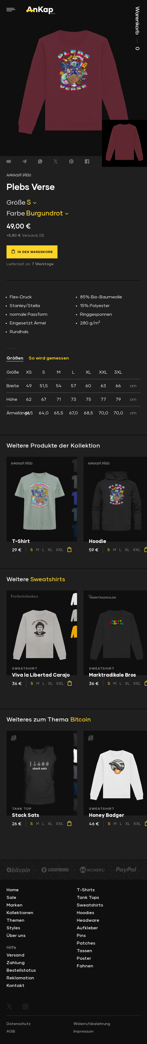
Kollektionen (20, 913)
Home (13, 890)
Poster (84, 958)
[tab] (73, 393)
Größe (16, 202)
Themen (15, 920)
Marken (15, 905)
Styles (13, 928)
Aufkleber (87, 928)
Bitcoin (80, 720)
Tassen (84, 951)
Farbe (16, 213)
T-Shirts (86, 890)
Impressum (84, 1031)
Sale (11, 897)
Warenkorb (137, 28)
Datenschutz (19, 1024)
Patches (86, 943)
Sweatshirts (47, 580)
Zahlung (16, 963)
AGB (11, 1031)
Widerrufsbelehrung (92, 1024)
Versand (15, 955)
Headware (88, 920)
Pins (81, 935)
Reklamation (20, 978)
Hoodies (85, 913)
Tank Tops (88, 897)
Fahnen (85, 966)
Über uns (16, 935)
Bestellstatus (21, 970)
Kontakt (15, 985)
